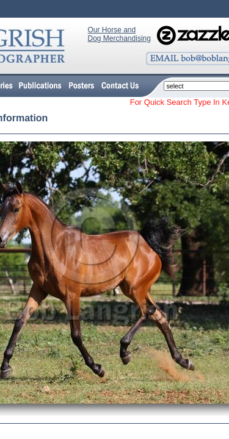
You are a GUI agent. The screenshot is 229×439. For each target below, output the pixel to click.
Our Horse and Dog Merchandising (119, 34)
